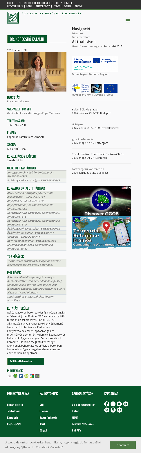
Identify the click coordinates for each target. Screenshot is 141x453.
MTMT (75, 417)
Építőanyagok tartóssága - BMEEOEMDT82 (33, 180)
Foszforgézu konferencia (88, 169)
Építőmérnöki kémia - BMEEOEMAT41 (30, 232)
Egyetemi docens (18, 101)
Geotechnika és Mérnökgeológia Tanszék (33, 113)
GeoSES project (103, 94)
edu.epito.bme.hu (42, 3)
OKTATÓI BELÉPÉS (15, 6)
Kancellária (12, 417)
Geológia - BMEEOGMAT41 (23, 236)
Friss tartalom (81, 37)
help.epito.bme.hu (64, 3)
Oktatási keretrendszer (83, 405)
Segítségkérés (14, 424)
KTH (41, 405)
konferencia (85, 139)
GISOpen (77, 124)
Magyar (79, 6)
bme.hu (10, 3)
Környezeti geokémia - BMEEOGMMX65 (31, 240)
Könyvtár (43, 430)
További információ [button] (49, 447)
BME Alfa (76, 430)
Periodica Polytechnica (82, 424)
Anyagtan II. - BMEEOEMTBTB (25, 201)
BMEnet (75, 411)
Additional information (21, 361)
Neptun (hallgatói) (48, 417)
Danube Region (99, 74)
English (67, 6)
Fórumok (77, 33)
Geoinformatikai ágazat (88, 46)
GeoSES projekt (81, 94)
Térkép (56, 6)
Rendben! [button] (123, 445)
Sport (42, 424)
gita (74, 139)
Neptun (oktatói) (15, 405)
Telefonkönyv (43, 6)
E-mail (29, 6)
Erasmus (43, 411)
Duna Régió (79, 74)
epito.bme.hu (24, 3)
